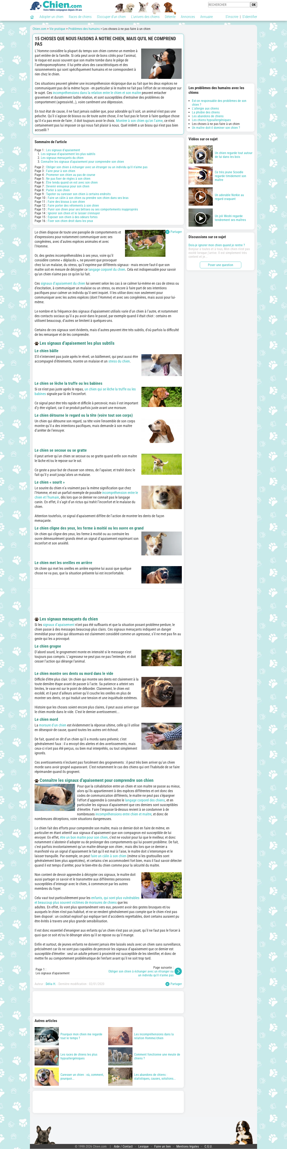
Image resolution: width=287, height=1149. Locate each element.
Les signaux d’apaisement (63, 150)
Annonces (188, 17)
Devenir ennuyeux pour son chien (67, 186)
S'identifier (249, 17)
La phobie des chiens (206, 112)
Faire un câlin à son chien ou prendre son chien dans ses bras (88, 198)
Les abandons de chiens (207, 116)
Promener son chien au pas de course (70, 175)
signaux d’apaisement (58, 625)
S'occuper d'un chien (111, 17)
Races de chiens (80, 17)
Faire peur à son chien (60, 171)
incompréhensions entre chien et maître (123, 814)
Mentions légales (187, 1146)
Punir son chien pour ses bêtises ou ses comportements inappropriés (93, 209)
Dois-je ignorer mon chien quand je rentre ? (217, 245)
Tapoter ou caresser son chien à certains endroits (78, 194)
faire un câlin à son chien (108, 856)
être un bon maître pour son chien (84, 837)
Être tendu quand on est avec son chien (72, 182)
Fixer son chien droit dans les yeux (70, 221)
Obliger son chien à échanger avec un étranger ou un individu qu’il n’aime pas (96, 167)
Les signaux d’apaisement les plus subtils (68, 154)
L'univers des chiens (145, 17)
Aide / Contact (123, 1146)
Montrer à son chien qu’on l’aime (139, 120)
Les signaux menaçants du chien (62, 158)
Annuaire (206, 17)
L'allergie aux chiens (205, 108)
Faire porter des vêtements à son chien (73, 205)
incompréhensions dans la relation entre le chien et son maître (97, 93)
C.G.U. (208, 1146)
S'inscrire (232, 17)
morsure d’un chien (52, 725)
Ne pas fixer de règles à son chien (68, 179)
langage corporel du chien (106, 269)
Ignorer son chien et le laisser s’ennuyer (74, 213)
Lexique (143, 1146)
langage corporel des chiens (145, 800)
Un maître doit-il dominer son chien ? (216, 128)
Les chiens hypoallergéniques (211, 120)
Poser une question (220, 265)
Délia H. (51, 984)
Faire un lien (162, 1146)
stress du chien (119, 361)
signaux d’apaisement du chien (63, 283)
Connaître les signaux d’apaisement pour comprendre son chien (82, 162)
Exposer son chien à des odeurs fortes (72, 217)
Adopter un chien (51, 17)
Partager (173, 232)
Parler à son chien (58, 190)
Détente (170, 17)
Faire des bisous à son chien (66, 202)
